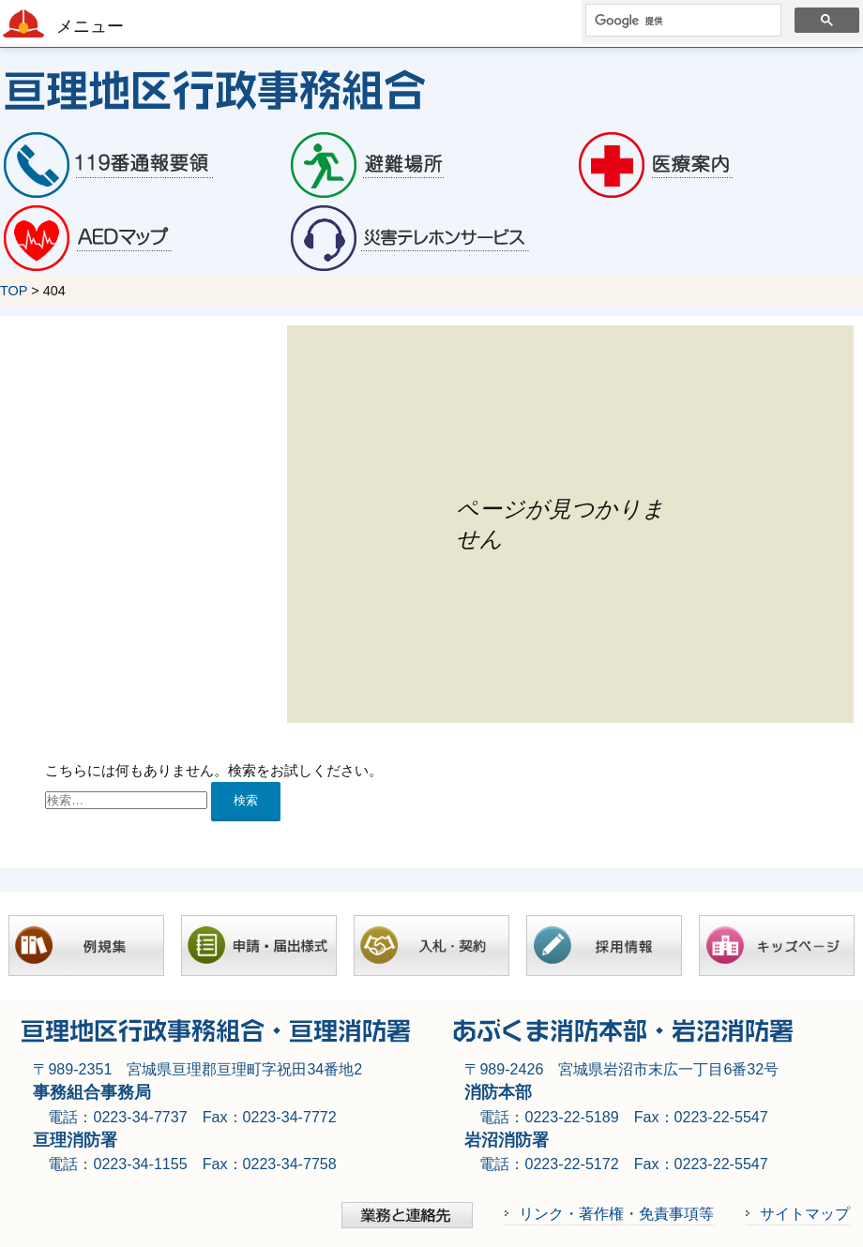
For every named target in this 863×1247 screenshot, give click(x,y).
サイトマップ (805, 1213)
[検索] (681, 20)
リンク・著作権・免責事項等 (616, 1213)
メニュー (90, 26)
